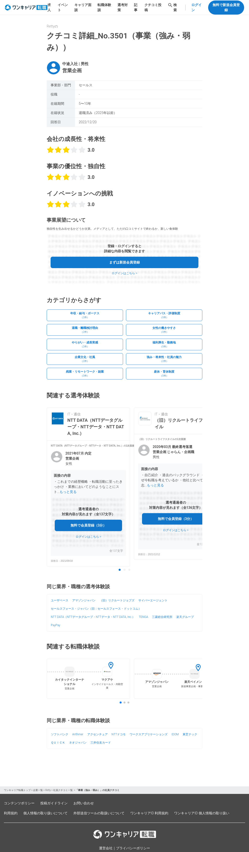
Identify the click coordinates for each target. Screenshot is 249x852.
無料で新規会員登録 (226, 7)
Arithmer (77, 734)
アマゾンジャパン (84, 600)
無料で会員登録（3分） (89, 525)
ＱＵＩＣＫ (58, 742)
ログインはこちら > (124, 273)
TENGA (143, 617)
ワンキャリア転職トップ (17, 790)
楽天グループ (185, 617)
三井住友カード (100, 742)
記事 (135, 7)
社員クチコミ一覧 (63, 790)
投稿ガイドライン (54, 803)
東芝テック (190, 734)
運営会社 (106, 848)
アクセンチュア (97, 734)
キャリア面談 (82, 7)
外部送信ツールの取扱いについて (98, 813)
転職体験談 (104, 7)
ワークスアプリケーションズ (149, 734)
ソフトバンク (59, 734)
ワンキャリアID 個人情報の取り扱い (201, 813)
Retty (48, 790)
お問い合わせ (83, 803)
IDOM (175, 734)
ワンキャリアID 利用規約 (149, 813)
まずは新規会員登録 (124, 262)
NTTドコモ (119, 734)
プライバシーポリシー (133, 848)
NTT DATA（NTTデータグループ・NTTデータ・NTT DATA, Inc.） (93, 617)
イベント (63, 7)
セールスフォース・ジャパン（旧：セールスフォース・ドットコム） (96, 608)
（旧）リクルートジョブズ (116, 600)
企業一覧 (38, 790)
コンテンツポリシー (19, 803)
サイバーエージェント (153, 600)
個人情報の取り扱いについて (45, 813)
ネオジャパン (78, 742)
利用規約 (11, 813)
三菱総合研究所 (162, 617)
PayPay (55, 625)
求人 (49, 7)
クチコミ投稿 (152, 7)
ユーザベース (59, 600)
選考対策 (122, 7)
